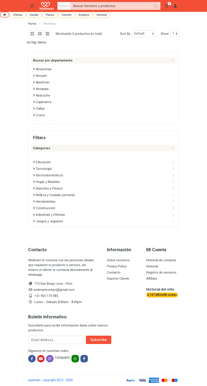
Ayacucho (41, 95)
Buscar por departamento (103, 60)
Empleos (84, 14)
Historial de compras (161, 260)
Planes (50, 14)
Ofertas (18, 14)
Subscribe (98, 340)
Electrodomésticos (48, 175)
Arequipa (41, 89)
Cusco (39, 115)
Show (165, 34)
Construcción (44, 208)
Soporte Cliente (118, 279)
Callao (39, 109)
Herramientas (44, 202)
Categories (103, 148)
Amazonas (42, 69)
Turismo (66, 14)
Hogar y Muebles (46, 182)
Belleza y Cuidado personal (54, 195)
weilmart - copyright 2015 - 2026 (50, 380)
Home (32, 23)
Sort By (125, 34)
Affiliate (151, 279)
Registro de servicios (161, 272)
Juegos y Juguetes (48, 221)
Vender (34, 14)
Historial (102, 14)
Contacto (113, 272)
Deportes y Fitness (48, 188)
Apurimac (41, 82)
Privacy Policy (117, 266)
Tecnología (42, 169)
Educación (42, 162)
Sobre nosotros (118, 260)
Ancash (40, 76)
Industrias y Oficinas (49, 215)
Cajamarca (42, 102)
